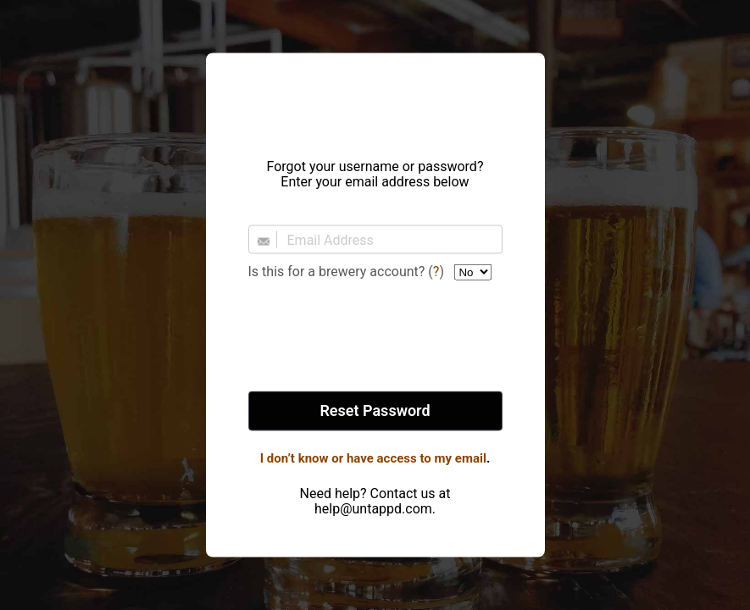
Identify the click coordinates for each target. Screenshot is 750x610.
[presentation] (375, 337)
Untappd (375, 101)
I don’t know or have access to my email (373, 458)
